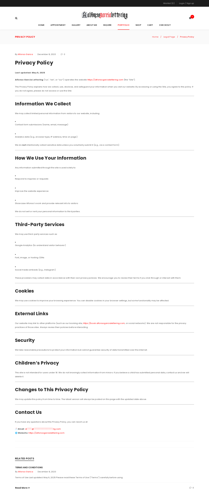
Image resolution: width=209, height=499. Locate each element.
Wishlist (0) (169, 3)
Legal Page (169, 36)
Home (155, 36)
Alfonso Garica (25, 53)
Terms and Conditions (29, 466)
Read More (21, 487)
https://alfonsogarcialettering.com (105, 79)
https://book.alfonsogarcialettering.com (104, 322)
